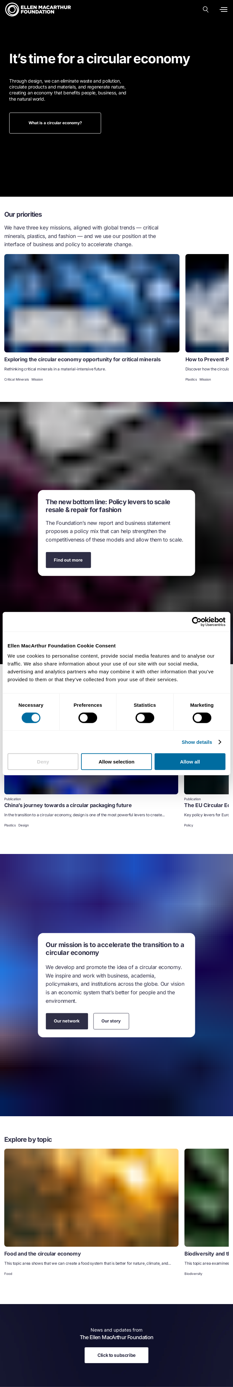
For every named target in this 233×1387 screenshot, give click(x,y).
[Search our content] (206, 9)
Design (23, 825)
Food (8, 1274)
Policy (188, 825)
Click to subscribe (116, 1355)
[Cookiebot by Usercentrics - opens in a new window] (196, 621)
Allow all (190, 761)
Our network (67, 1020)
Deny (43, 761)
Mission (37, 379)
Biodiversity (193, 1274)
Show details (197, 741)
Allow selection (116, 761)
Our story (111, 1020)
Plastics (191, 379)
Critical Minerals (16, 379)
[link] (92, 318)
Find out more (68, 559)
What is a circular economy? (55, 122)
